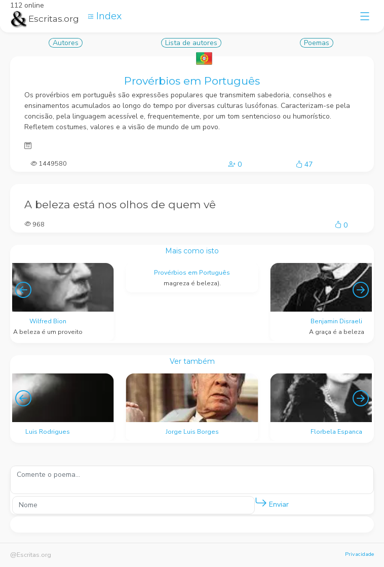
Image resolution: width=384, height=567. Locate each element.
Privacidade (359, 554)
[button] (261, 503)
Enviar (272, 502)
